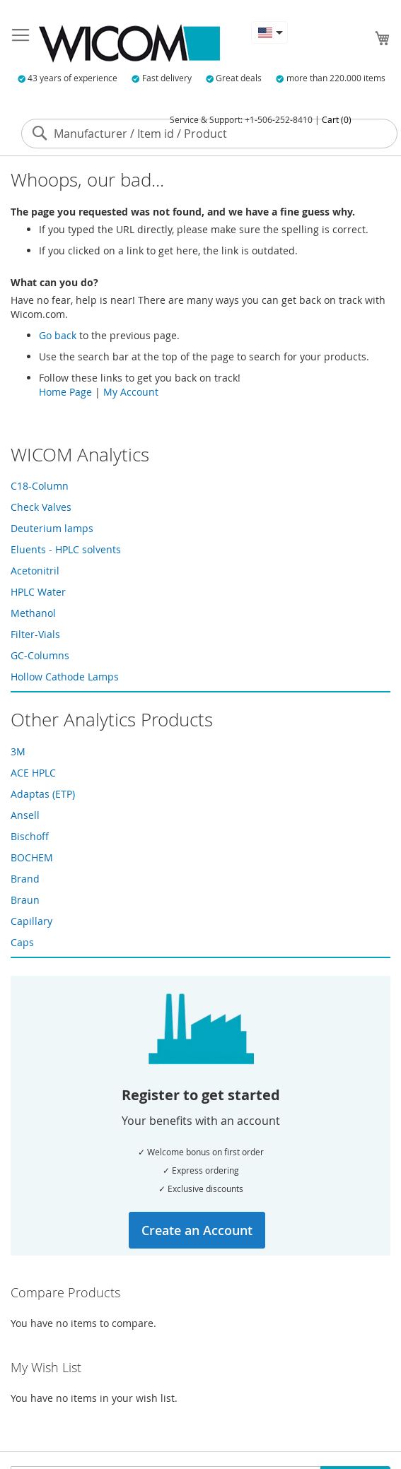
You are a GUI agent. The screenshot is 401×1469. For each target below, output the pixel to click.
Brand (25, 878)
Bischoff (30, 836)
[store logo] (129, 43)
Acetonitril (35, 570)
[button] (269, 32)
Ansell (25, 815)
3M (18, 751)
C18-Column (40, 485)
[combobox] (209, 133)
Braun (25, 900)
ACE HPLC (33, 772)
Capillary (31, 921)
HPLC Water (38, 591)
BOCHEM (32, 857)
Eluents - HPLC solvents (66, 549)
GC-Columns (40, 655)
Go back (57, 335)
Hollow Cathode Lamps (65, 676)
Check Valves (41, 507)
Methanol (33, 613)
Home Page (65, 392)
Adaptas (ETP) (43, 794)
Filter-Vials (35, 634)
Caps (22, 942)
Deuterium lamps (52, 528)
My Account (130, 392)
